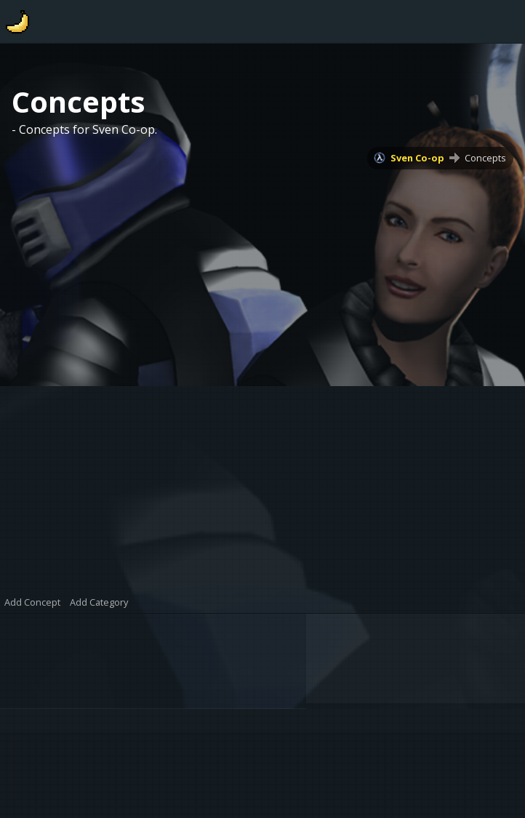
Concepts (485, 157)
